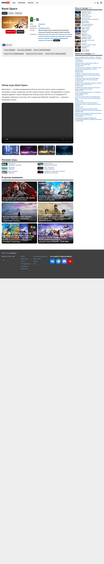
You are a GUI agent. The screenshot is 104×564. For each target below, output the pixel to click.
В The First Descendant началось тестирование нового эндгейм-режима (88, 92)
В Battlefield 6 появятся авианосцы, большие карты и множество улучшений (87, 88)
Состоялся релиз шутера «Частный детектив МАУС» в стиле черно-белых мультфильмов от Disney (88, 98)
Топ (37, 2)
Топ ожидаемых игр (26, 263)
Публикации (21, 2)
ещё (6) (56, 40)
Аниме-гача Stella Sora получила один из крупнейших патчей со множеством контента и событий (88, 104)
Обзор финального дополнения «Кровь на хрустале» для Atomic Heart (19, 199)
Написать (20, 31)
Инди (45, 38)
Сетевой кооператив (44, 36)
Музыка (53, 36)
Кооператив (48, 40)
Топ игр (23, 261)
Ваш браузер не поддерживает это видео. (37, 123)
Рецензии (31, 2)
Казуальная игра (43, 34)
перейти (40, 53)
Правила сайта (37, 259)
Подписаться (10, 31)
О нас (34, 263)
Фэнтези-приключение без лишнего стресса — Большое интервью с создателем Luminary (17, 219)
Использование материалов (40, 256)
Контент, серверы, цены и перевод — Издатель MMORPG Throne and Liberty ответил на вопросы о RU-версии (88, 58)
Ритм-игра (52, 34)
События (11, 13)
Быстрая (59, 36)
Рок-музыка (68, 34)
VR (56, 34)
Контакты (35, 261)
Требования (18, 13)
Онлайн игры (24, 259)
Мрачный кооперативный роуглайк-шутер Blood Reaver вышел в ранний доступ (88, 114)
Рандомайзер (24, 268)
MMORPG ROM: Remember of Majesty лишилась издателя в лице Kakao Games (88, 83)
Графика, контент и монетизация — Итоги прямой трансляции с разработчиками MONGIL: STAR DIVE (54, 240)
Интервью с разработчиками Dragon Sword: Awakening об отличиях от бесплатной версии (53, 198)
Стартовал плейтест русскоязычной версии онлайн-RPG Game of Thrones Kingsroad (87, 79)
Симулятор (41, 24)
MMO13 (23, 256)
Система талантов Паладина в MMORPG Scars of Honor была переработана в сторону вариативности (88, 69)
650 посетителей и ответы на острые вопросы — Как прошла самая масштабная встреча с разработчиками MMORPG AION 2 (55, 218)
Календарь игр (24, 266)
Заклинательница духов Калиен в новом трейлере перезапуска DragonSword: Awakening (88, 109)
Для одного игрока (53, 38)
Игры (14, 2)
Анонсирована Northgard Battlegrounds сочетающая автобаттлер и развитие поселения (88, 118)
